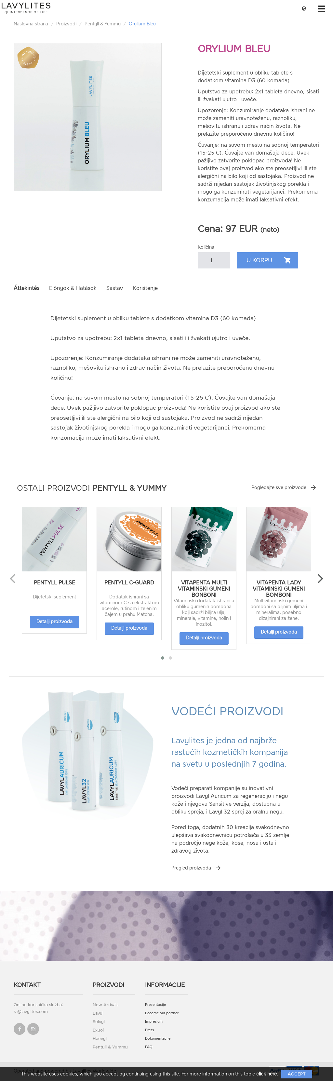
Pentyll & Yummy (103, 24)
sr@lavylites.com (31, 1011)
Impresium (154, 1021)
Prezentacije (155, 1005)
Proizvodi (66, 24)
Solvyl (99, 1021)
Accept (297, 1074)
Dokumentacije (157, 1038)
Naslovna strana (31, 24)
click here (266, 1074)
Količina (206, 247)
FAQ (149, 1047)
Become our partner (162, 1013)
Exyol (98, 1030)
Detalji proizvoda (54, 621)
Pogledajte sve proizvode (278, 487)
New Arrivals (105, 1004)
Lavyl (98, 1013)
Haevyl (100, 1038)
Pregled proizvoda (191, 868)
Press (149, 1030)
